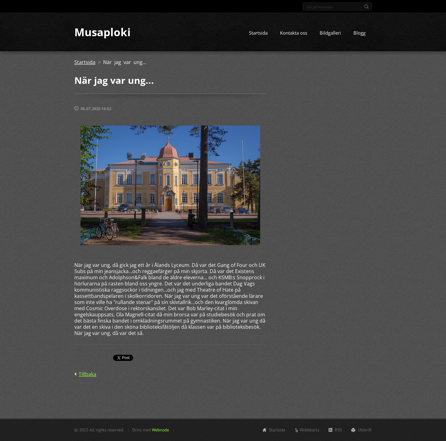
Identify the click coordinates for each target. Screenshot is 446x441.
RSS (338, 430)
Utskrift (365, 430)
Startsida (258, 33)
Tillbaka (87, 374)
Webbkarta (309, 430)
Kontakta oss (293, 33)
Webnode (160, 430)
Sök (366, 6)
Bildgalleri (330, 33)
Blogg (359, 33)
